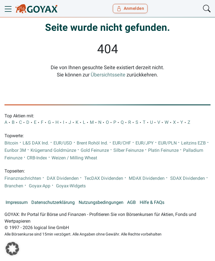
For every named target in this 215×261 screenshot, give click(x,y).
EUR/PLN (167, 143)
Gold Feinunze (95, 150)
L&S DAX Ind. (36, 143)
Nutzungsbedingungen (101, 202)
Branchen (13, 185)
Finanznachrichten (22, 178)
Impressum (17, 202)
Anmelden (130, 8)
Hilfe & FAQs (152, 202)
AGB (131, 202)
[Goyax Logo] (36, 8)
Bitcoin (11, 143)
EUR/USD (62, 143)
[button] (12, 248)
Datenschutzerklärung (53, 202)
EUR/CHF (122, 143)
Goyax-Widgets (71, 185)
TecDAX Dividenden (103, 178)
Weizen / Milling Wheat (74, 157)
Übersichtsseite (108, 75)
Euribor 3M (15, 150)
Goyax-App (39, 185)
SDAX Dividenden (187, 178)
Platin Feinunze (163, 150)
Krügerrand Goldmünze (53, 150)
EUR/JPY (144, 143)
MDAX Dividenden (147, 178)
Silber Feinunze (128, 150)
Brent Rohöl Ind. (92, 143)
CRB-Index (37, 157)
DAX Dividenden (63, 178)
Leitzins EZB (193, 143)
